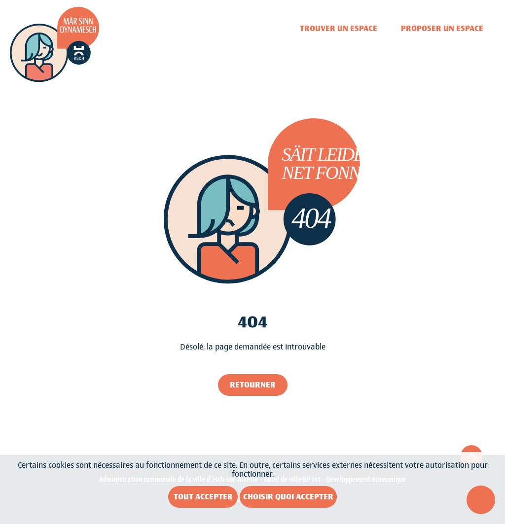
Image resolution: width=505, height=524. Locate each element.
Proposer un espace (442, 28)
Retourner (253, 385)
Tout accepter (203, 496)
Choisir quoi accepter (288, 496)
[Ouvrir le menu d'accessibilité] (481, 500)
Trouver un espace (338, 28)
